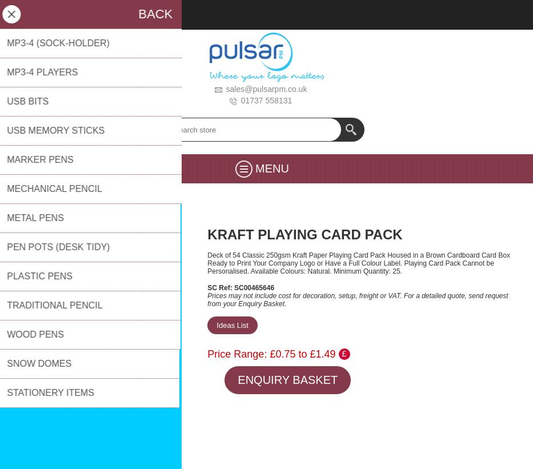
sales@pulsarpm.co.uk (266, 89)
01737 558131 (266, 100)
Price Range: (237, 354)
